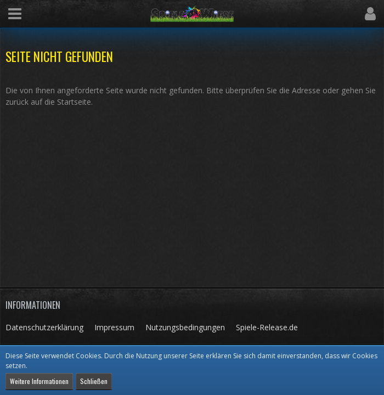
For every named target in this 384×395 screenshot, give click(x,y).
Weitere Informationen (39, 381)
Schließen (94, 381)
